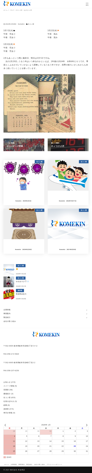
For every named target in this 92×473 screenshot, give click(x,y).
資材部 (6, 409)
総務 (5, 405)
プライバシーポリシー (54, 464)
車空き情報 (7, 413)
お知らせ (7, 382)
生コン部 (31, 24)
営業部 (6, 390)
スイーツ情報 (8, 386)
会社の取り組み (9, 321)
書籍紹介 (7, 393)
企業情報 (7, 309)
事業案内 (7, 313)
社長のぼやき (8, 401)
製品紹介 (7, 317)
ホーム (6, 464)
